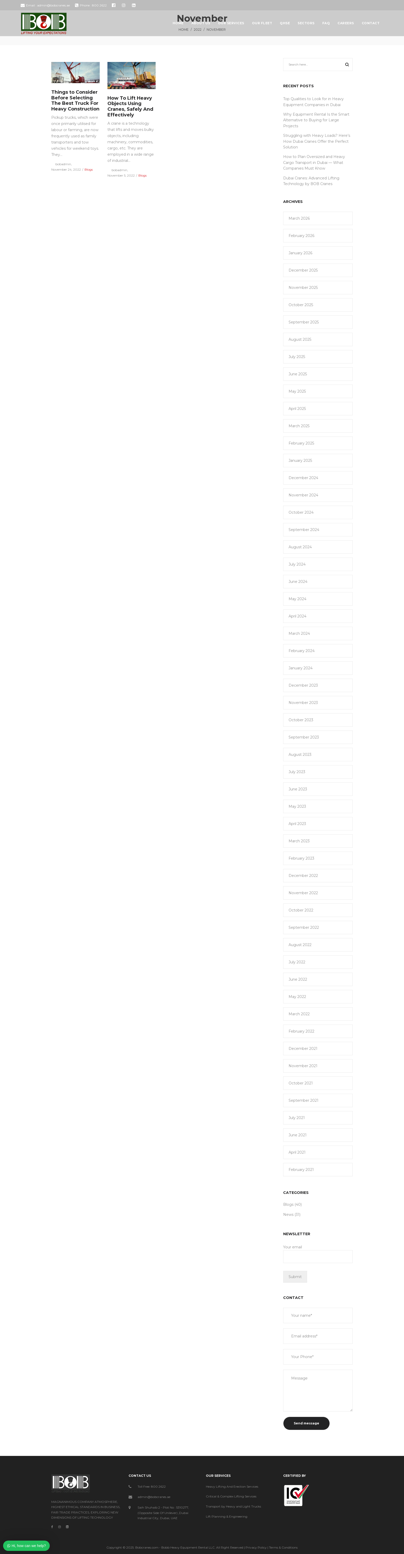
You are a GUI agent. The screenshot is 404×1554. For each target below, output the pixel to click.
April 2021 (297, 1152)
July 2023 (297, 772)
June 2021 (298, 1135)
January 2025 (300, 460)
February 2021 (301, 1169)
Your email (318, 1254)
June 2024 (298, 581)
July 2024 (297, 564)
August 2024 (300, 547)
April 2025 (297, 408)
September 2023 (304, 737)
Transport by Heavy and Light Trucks (233, 1506)
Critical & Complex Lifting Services (231, 1496)
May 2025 (297, 391)
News (288, 1214)
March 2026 (299, 218)
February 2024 (302, 650)
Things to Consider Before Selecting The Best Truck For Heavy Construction (75, 100)
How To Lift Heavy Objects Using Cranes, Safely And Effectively (130, 106)
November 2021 (303, 1066)
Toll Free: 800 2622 (152, 1486)
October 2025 (301, 305)
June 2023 (298, 789)
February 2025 (301, 443)
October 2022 (301, 910)
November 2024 (303, 495)
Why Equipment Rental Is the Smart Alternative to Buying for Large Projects (316, 120)
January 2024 (301, 668)
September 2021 (303, 1100)
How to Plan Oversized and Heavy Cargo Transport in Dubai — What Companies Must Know (314, 162)
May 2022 (297, 996)
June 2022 (298, 979)
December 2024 (303, 477)
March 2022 (299, 1014)
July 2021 (297, 1117)
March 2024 (299, 633)
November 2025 (303, 287)
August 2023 (300, 754)
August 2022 (300, 944)
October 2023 (301, 720)
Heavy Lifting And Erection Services (232, 1486)
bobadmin (61, 164)
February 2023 (301, 858)
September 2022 (304, 927)
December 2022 (303, 875)
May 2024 (297, 599)
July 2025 (297, 356)
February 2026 (301, 235)
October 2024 (301, 512)
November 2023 (303, 702)
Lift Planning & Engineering (226, 1516)
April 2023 (297, 823)
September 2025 (304, 322)
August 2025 (300, 339)
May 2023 (297, 806)
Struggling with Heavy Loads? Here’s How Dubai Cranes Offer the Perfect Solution (316, 141)
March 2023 (299, 841)
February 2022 (301, 1031)
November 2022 (303, 893)
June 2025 (298, 374)
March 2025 (299, 426)
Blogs (89, 169)
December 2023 (303, 685)
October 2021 (301, 1083)
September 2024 (304, 529)
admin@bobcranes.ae (154, 1497)
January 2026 (300, 253)
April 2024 (297, 616)
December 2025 (303, 270)
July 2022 (297, 962)
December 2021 (303, 1048)
